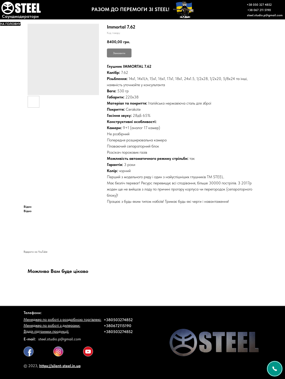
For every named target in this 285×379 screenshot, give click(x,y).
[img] (29, 351)
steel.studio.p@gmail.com (265, 15)
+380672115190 (117, 325)
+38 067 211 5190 (259, 10)
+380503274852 (118, 319)
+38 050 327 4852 (259, 5)
